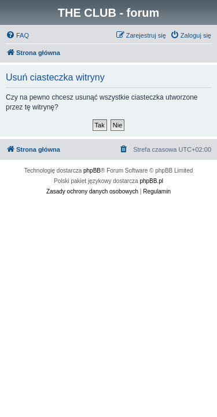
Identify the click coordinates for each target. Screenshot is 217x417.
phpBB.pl (151, 181)
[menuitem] (17, 35)
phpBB (92, 170)
